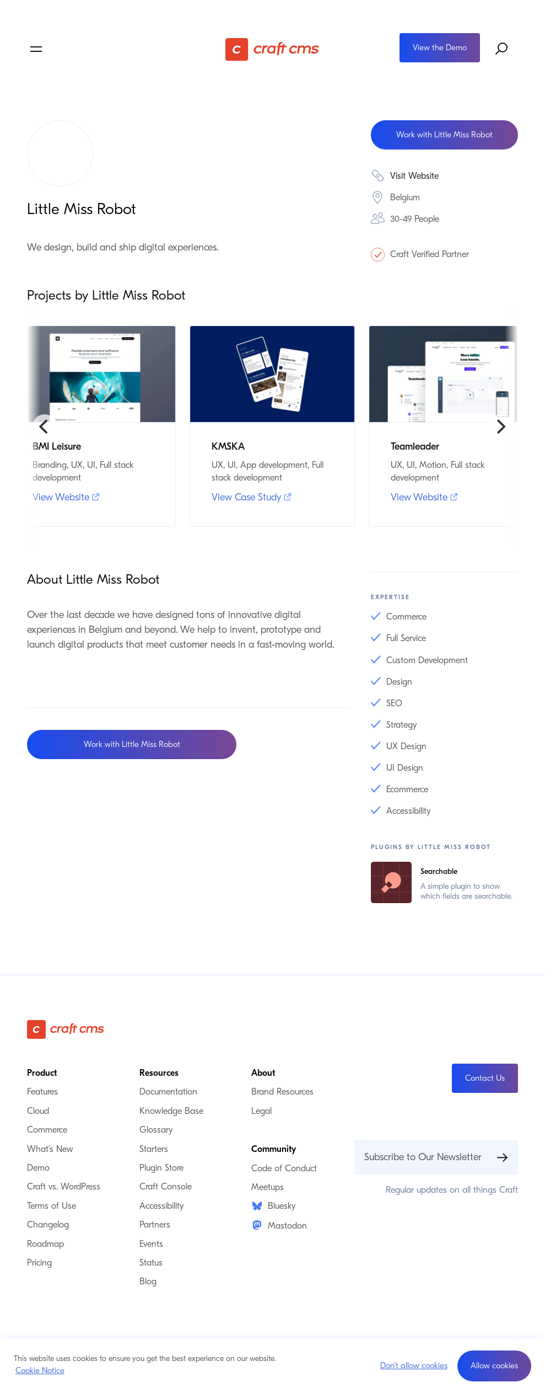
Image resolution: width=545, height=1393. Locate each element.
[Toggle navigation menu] (109, 49)
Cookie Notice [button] (39, 1370)
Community (273, 1149)
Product (42, 1073)
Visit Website (414, 176)
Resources (159, 1073)
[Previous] (45, 426)
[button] (494, 1366)
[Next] (500, 426)
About (263, 1073)
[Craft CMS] (272, 49)
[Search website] (502, 49)
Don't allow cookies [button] (413, 1365)
